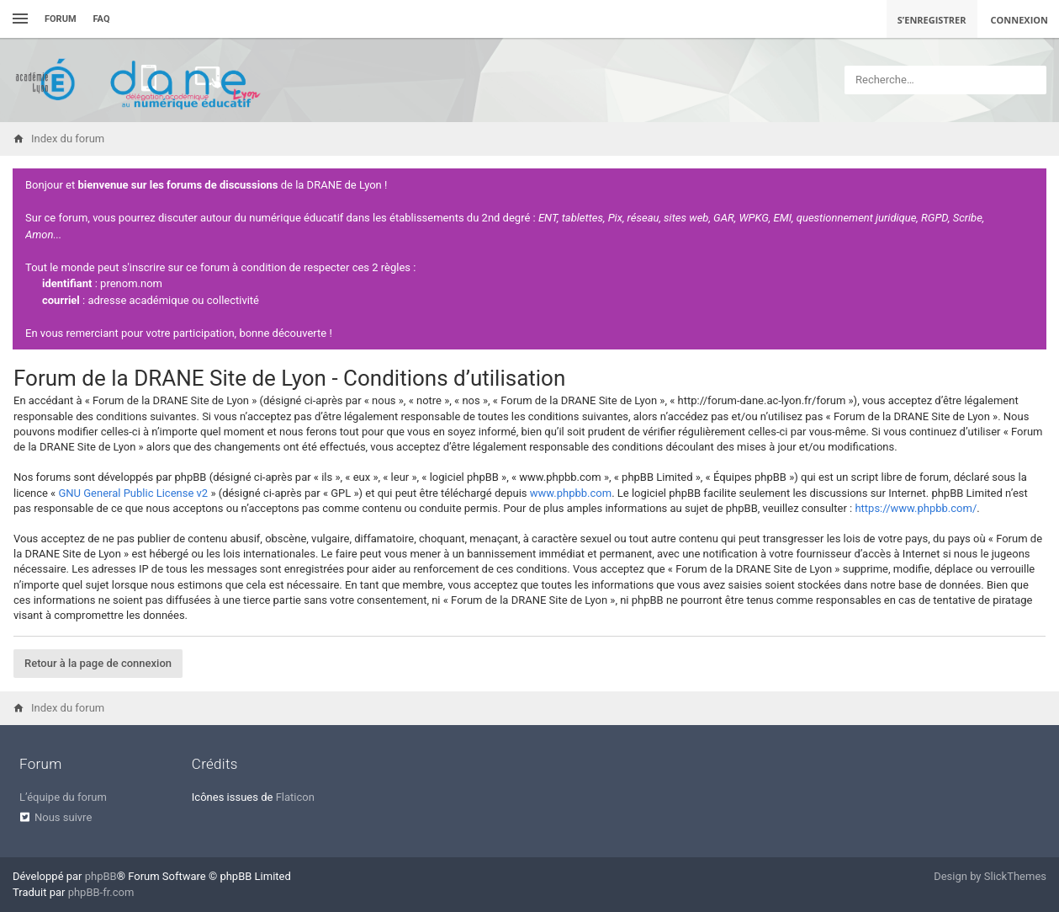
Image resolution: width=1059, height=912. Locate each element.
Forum (61, 18)
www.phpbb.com (571, 493)
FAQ (101, 18)
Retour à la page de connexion (98, 663)
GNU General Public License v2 (133, 493)
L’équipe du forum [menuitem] (63, 797)
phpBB (101, 876)
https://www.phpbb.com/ (916, 508)
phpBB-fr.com (101, 892)
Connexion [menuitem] (1020, 19)
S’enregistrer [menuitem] (932, 19)
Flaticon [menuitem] (295, 797)
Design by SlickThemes (990, 876)
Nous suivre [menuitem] (63, 817)
